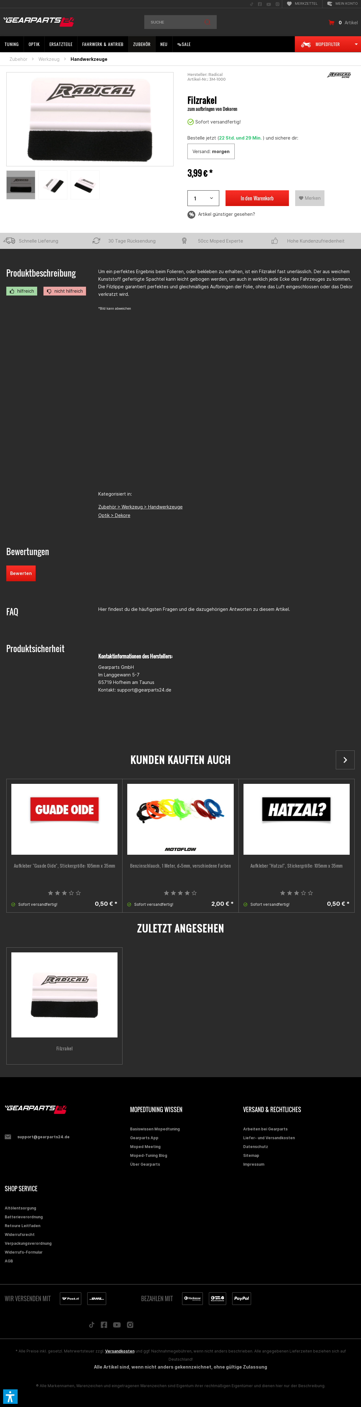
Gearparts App (144, 1137)
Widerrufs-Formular (24, 1252)
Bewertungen (27, 551)
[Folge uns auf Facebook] (104, 1326)
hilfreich (21, 291)
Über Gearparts (145, 1164)
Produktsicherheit (35, 648)
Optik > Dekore (114, 515)
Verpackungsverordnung (28, 1243)
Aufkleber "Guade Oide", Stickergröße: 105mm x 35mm (64, 866)
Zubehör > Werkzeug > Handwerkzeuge (140, 506)
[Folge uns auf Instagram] (130, 1326)
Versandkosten (120, 1351)
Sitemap (251, 1155)
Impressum (253, 1164)
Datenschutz (255, 1146)
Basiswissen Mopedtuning (155, 1129)
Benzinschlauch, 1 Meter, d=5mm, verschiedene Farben (180, 866)
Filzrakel (64, 1048)
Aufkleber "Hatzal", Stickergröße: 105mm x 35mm (296, 866)
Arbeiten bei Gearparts (265, 1129)
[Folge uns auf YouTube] (117, 1326)
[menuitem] (251, 4)
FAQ (12, 611)
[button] (10, 1396)
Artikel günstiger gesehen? (221, 215)
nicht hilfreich (65, 291)
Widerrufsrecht (20, 1234)
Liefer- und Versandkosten (269, 1137)
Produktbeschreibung (41, 273)
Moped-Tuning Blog (148, 1155)
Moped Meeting (145, 1146)
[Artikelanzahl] (203, 198)
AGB (9, 1261)
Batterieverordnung (24, 1217)
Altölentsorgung (20, 1208)
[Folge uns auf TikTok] (92, 1326)
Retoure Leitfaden (22, 1225)
